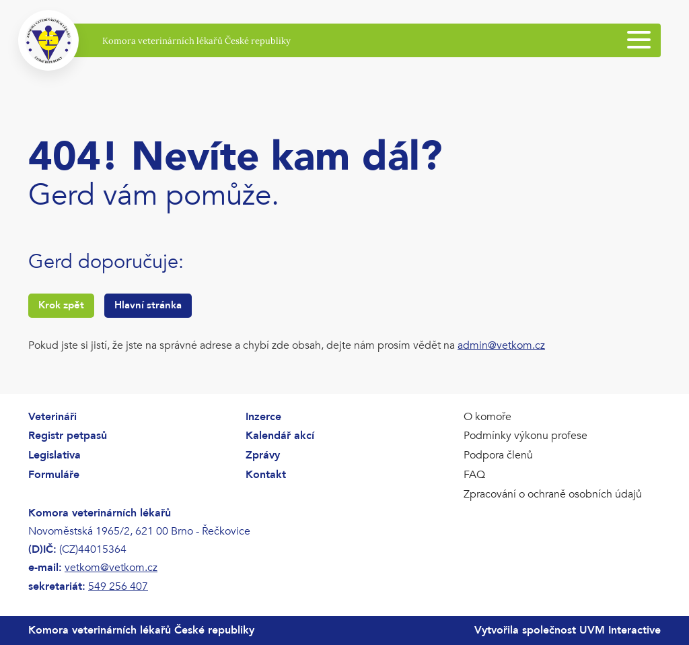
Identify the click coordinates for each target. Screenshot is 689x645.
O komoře (487, 416)
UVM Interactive (620, 630)
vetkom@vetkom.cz (111, 567)
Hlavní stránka (148, 305)
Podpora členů (498, 455)
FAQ (474, 474)
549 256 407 (118, 586)
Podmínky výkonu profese (525, 435)
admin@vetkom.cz (501, 345)
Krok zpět (61, 305)
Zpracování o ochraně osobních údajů (553, 494)
